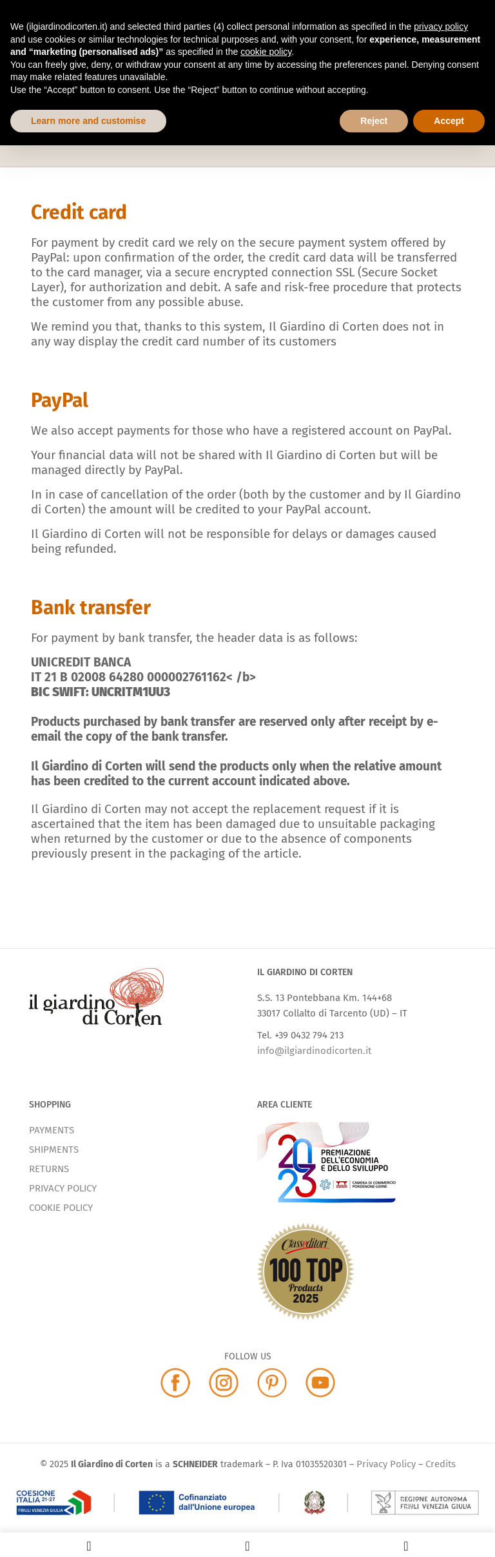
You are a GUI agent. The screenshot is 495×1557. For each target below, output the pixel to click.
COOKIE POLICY (61, 1207)
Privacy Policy (386, 1464)
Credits (440, 1464)
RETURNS (49, 1169)
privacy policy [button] (441, 26)
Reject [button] (373, 121)
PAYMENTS (51, 1130)
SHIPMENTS (54, 1149)
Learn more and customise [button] (88, 121)
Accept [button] (449, 121)
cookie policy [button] (265, 51)
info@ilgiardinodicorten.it (314, 1051)
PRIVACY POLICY (63, 1188)
